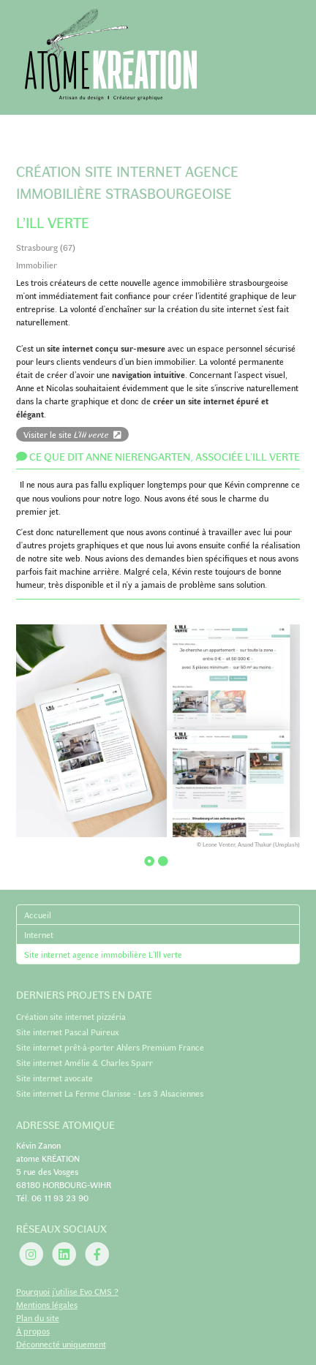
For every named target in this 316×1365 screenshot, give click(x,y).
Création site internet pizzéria (71, 1016)
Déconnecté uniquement (61, 1344)
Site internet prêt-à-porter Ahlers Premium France (110, 1047)
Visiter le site (72, 434)
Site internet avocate (54, 1078)
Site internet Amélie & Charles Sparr (84, 1062)
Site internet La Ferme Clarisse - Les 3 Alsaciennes (109, 1093)
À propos (33, 1330)
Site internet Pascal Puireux (67, 1031)
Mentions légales (47, 1304)
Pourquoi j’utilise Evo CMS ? (67, 1291)
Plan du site (37, 1317)
